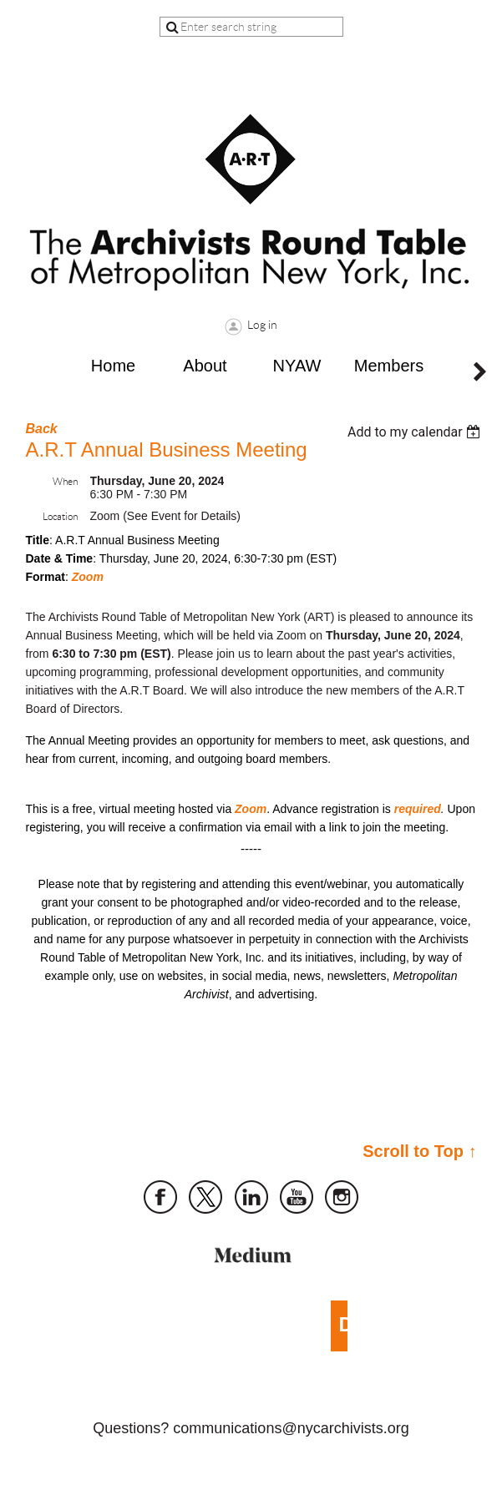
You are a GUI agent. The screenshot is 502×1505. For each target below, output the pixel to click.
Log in (262, 324)
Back (42, 429)
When (65, 481)
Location (60, 516)
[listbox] (416, 432)
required (417, 809)
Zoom (88, 576)
